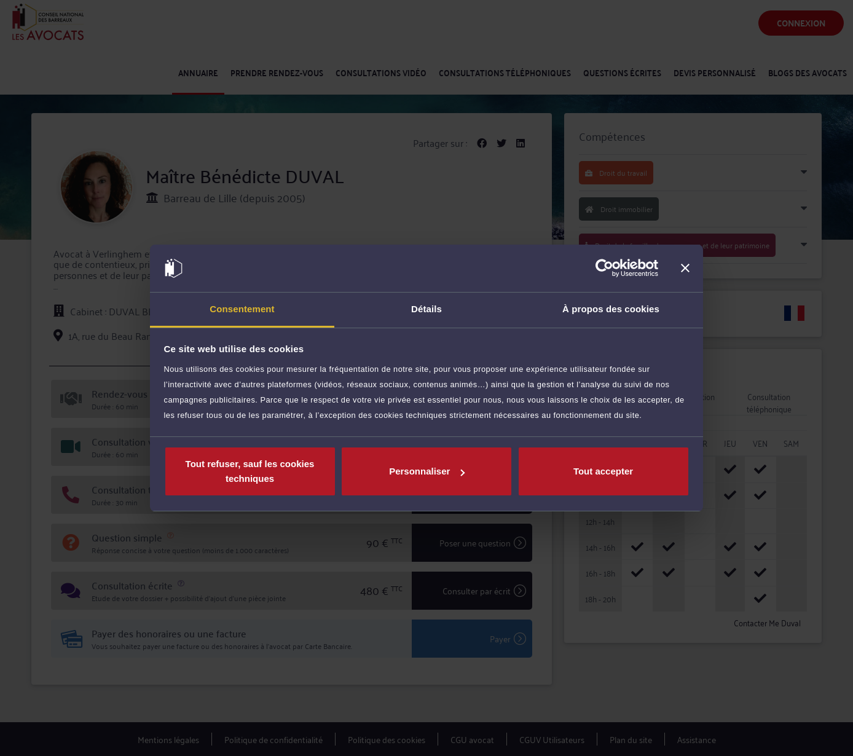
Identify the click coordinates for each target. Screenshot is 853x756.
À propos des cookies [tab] (610, 309)
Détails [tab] (426, 309)
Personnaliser (427, 471)
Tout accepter (603, 471)
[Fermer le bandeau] (685, 268)
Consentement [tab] (242, 309)
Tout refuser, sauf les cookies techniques (250, 471)
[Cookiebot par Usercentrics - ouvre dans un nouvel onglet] (604, 268)
